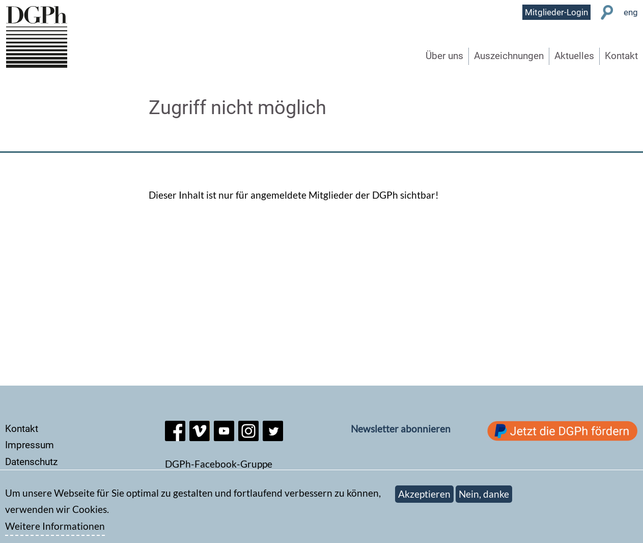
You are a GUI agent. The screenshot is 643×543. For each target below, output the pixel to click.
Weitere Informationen (55, 531)
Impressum (29, 445)
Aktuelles (574, 56)
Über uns (444, 56)
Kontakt (621, 56)
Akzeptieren (424, 498)
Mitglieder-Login (556, 12)
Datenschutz (31, 462)
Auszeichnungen (509, 56)
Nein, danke (484, 498)
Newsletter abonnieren (401, 429)
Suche (607, 12)
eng (631, 12)
